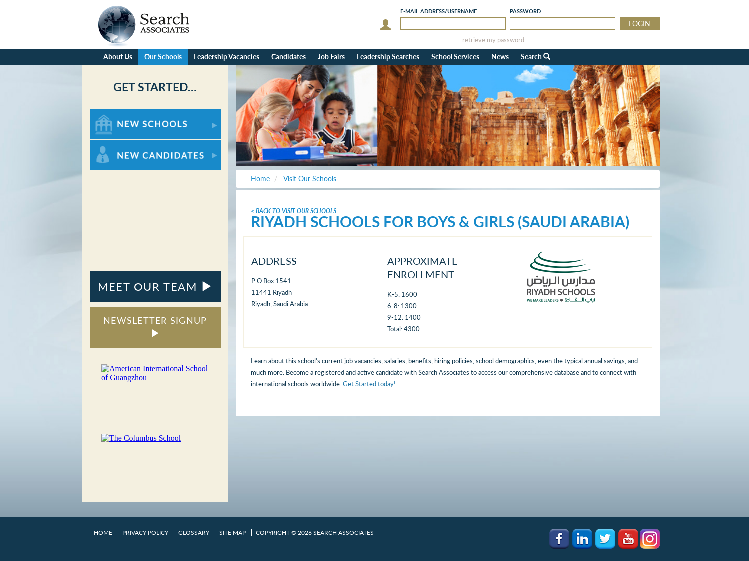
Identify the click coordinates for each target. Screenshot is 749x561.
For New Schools (116, 114)
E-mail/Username (438, 11)
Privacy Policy (145, 532)
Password (525, 11)
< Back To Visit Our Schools (293, 211)
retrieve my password (493, 40)
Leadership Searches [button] (388, 56)
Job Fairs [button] (331, 56)
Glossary (193, 532)
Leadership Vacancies (226, 56)
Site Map (232, 532)
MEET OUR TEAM (155, 287)
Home (103, 532)
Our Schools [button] (163, 56)
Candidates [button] (288, 56)
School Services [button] (455, 56)
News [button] (500, 56)
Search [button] (535, 56)
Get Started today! (369, 384)
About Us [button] (117, 56)
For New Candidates (121, 144)
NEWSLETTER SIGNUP (155, 326)
